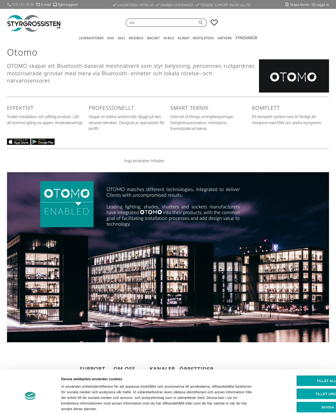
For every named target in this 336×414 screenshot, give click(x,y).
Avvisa (297, 384)
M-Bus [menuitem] (169, 38)
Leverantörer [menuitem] (91, 38)
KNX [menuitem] (110, 38)
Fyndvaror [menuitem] (246, 37)
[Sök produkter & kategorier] (161, 22)
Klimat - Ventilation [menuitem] (196, 38)
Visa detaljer (253, 405)
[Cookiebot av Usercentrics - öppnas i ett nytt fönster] (30, 404)
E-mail (46, 4)
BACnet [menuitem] (153, 38)
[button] (214, 22)
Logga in (322, 4)
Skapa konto (300, 4)
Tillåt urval (297, 371)
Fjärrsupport (68, 4)
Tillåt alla (297, 358)
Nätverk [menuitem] (224, 38)
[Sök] (201, 22)
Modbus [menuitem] (136, 38)
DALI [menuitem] (121, 38)
